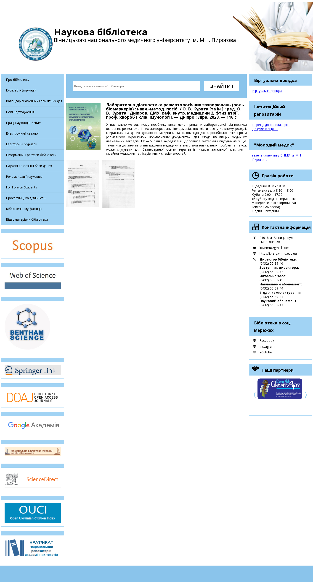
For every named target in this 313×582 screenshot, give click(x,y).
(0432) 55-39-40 (271, 263)
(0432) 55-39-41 (271, 280)
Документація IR (265, 129)
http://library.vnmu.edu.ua (278, 253)
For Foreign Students (21, 187)
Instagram (267, 346)
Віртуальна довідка (267, 91)
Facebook (267, 340)
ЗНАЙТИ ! (221, 86)
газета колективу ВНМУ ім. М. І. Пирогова (277, 157)
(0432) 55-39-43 (271, 305)
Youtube (266, 352)
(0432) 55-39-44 (271, 288)
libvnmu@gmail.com (274, 247)
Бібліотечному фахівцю (24, 208)
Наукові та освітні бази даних (29, 166)
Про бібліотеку (17, 79)
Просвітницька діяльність (25, 198)
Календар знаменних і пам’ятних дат (34, 101)
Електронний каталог (22, 133)
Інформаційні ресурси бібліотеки (31, 155)
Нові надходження (20, 112)
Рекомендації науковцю (24, 176)
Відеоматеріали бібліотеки (27, 219)
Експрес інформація (21, 90)
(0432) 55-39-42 (271, 272)
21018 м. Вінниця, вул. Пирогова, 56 (276, 239)
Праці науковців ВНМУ (23, 122)
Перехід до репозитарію (270, 125)
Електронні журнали (21, 144)
